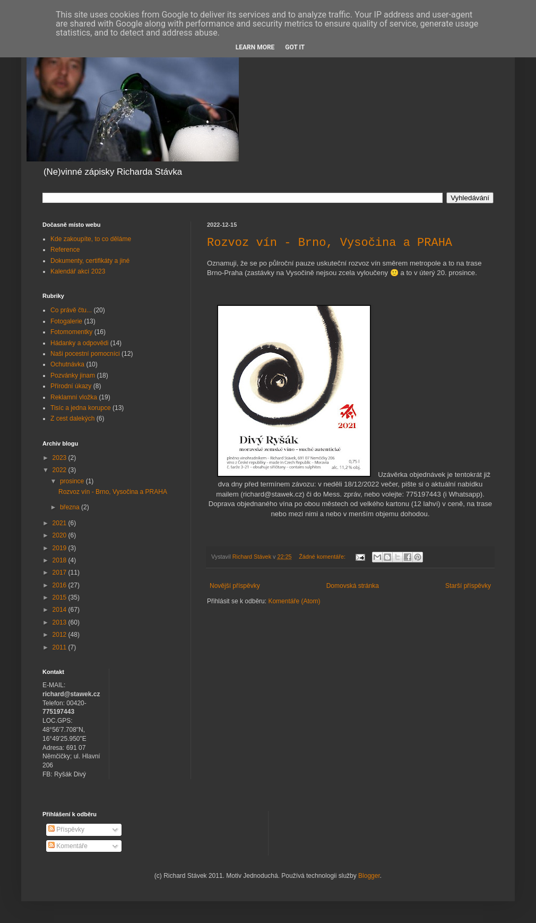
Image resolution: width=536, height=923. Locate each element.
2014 (60, 609)
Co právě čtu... (71, 310)
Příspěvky (66, 829)
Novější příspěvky (235, 585)
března (70, 507)
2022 (60, 470)
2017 (60, 572)
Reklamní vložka (73, 397)
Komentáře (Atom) (294, 601)
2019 (60, 548)
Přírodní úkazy (70, 386)
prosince (73, 481)
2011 (60, 647)
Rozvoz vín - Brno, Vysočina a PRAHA (329, 243)
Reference (65, 249)
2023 (60, 458)
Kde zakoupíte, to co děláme (90, 239)
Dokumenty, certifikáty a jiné (89, 260)
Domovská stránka (352, 585)
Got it (295, 47)
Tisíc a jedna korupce (80, 408)
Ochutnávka (67, 364)
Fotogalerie (66, 321)
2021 (60, 523)
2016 (60, 585)
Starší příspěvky (468, 585)
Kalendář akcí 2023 (77, 271)
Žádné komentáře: (323, 556)
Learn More (255, 47)
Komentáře (68, 846)
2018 (60, 560)
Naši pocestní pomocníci (85, 353)
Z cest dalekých (72, 418)
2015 (60, 597)
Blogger (369, 875)
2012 (60, 634)
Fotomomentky (71, 332)
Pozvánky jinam (72, 375)
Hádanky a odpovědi (79, 343)
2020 (60, 535)
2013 (60, 622)
